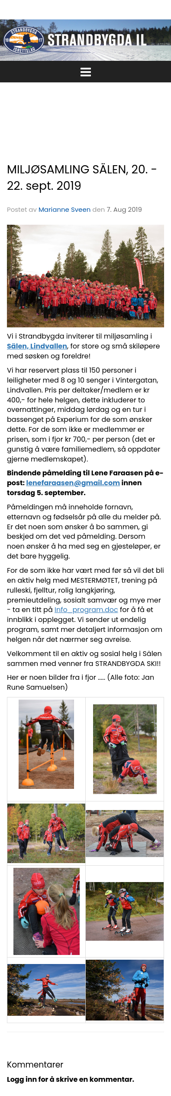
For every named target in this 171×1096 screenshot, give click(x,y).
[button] (85, 70)
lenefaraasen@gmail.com (73, 483)
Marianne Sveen (64, 209)
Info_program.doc (86, 610)
